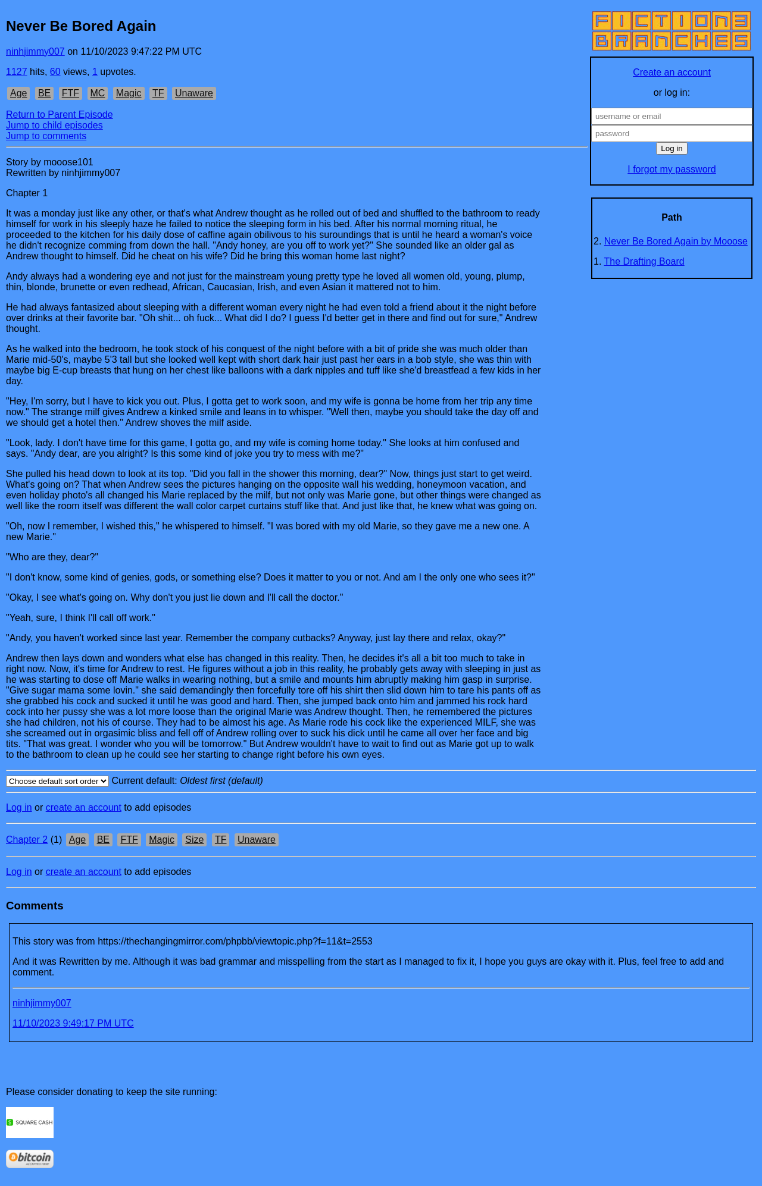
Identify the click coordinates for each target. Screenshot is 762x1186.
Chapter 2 (27, 839)
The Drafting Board (644, 261)
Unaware (194, 93)
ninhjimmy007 (35, 51)
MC (97, 93)
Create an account (672, 72)
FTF (70, 93)
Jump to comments (46, 136)
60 (55, 72)
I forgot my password (671, 169)
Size (194, 839)
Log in (19, 807)
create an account (83, 807)
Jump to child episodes (54, 125)
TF (158, 93)
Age (18, 93)
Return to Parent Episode (59, 114)
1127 (16, 72)
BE (44, 93)
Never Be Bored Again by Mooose (676, 241)
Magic (129, 93)
